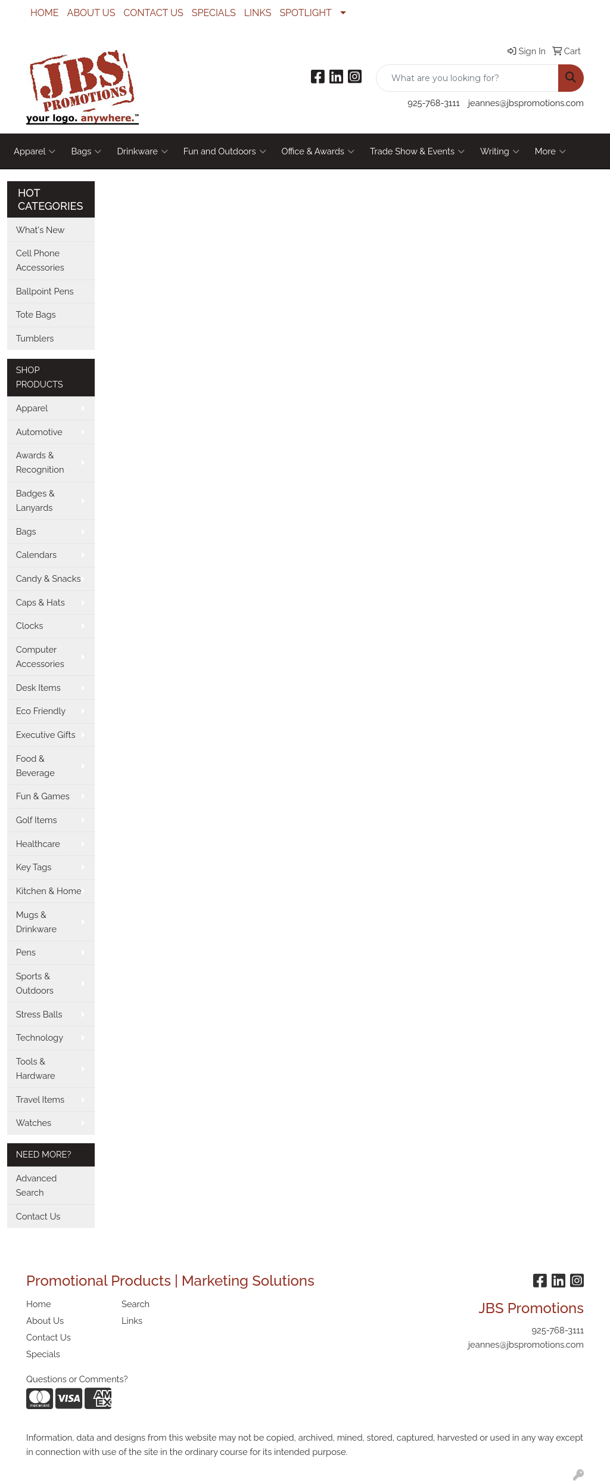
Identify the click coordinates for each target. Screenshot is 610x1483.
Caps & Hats (40, 602)
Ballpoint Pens (45, 291)
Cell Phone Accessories (40, 260)
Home (38, 1304)
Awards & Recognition (40, 462)
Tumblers (35, 338)
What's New (40, 230)
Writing (499, 151)
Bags (86, 151)
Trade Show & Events (417, 151)
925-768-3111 (433, 103)
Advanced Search (36, 1185)
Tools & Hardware (35, 1068)
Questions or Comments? (77, 1379)
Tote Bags (36, 314)
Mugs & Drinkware (36, 922)
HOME (44, 12)
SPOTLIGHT (305, 12)
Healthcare (38, 844)
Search (136, 1304)
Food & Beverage (35, 765)
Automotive (39, 432)
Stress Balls (39, 1014)
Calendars (36, 555)
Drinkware (142, 151)
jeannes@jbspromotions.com (526, 103)
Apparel (34, 151)
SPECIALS (214, 12)
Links (132, 1321)
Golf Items (36, 820)
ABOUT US (91, 12)
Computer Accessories (40, 656)
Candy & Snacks (48, 578)
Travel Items (40, 1099)
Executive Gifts (46, 735)
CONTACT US (153, 12)
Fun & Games (43, 796)
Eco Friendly (41, 711)
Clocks (29, 625)
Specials (43, 1354)
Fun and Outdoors (224, 151)
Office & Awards (318, 151)
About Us (45, 1321)
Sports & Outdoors (35, 983)
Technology (39, 1037)
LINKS (258, 12)
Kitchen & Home (49, 891)
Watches (34, 1123)
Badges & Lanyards (35, 500)
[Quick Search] (467, 78)
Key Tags (34, 867)
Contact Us (38, 1216)
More (550, 151)
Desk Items (38, 687)
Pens (26, 952)
